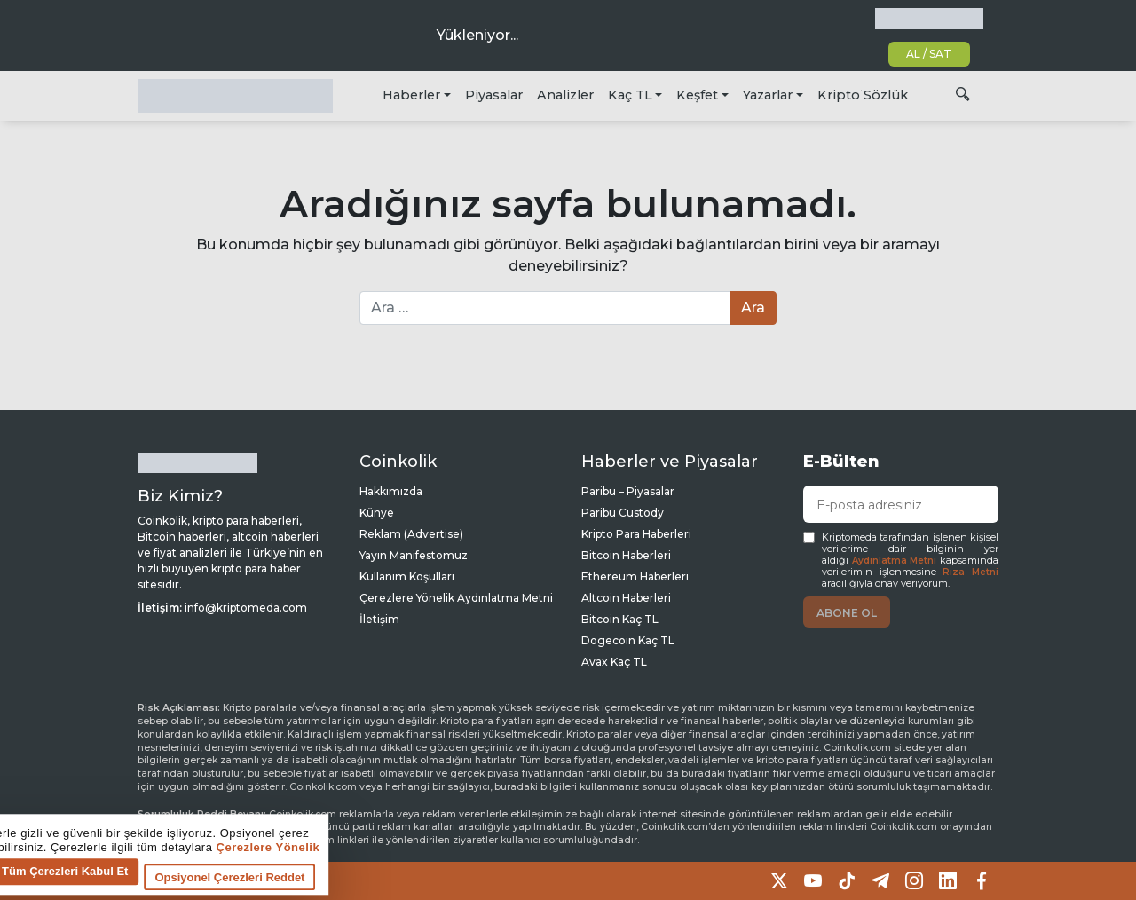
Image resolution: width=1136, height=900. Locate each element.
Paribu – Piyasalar (627, 491)
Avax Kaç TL (614, 661)
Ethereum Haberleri (635, 576)
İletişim (379, 619)
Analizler (565, 95)
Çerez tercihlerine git (74, 886)
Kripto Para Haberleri (636, 534)
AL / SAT (928, 53)
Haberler (411, 95)
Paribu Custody (622, 512)
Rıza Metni (970, 572)
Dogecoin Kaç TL (627, 640)
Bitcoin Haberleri (626, 555)
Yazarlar (768, 95)
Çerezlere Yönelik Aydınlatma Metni (456, 597)
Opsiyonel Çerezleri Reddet (527, 882)
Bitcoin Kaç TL (620, 619)
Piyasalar (494, 95)
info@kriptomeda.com (246, 607)
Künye (376, 512)
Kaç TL (630, 95)
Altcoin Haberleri (626, 597)
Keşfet (697, 95)
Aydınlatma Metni (894, 560)
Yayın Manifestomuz (413, 555)
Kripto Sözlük (862, 95)
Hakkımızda (390, 491)
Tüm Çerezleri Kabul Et (362, 876)
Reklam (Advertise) (411, 534)
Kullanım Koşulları (406, 576)
